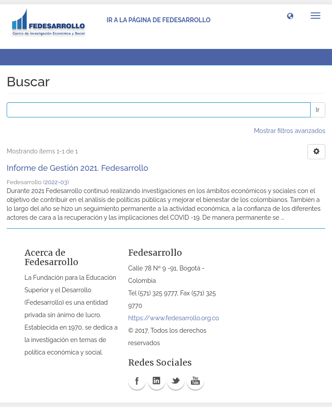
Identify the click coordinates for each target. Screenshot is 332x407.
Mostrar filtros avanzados (289, 130)
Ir (318, 109)
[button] (290, 15)
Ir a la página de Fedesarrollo (158, 20)
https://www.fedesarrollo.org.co (173, 318)
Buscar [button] (26, 56)
